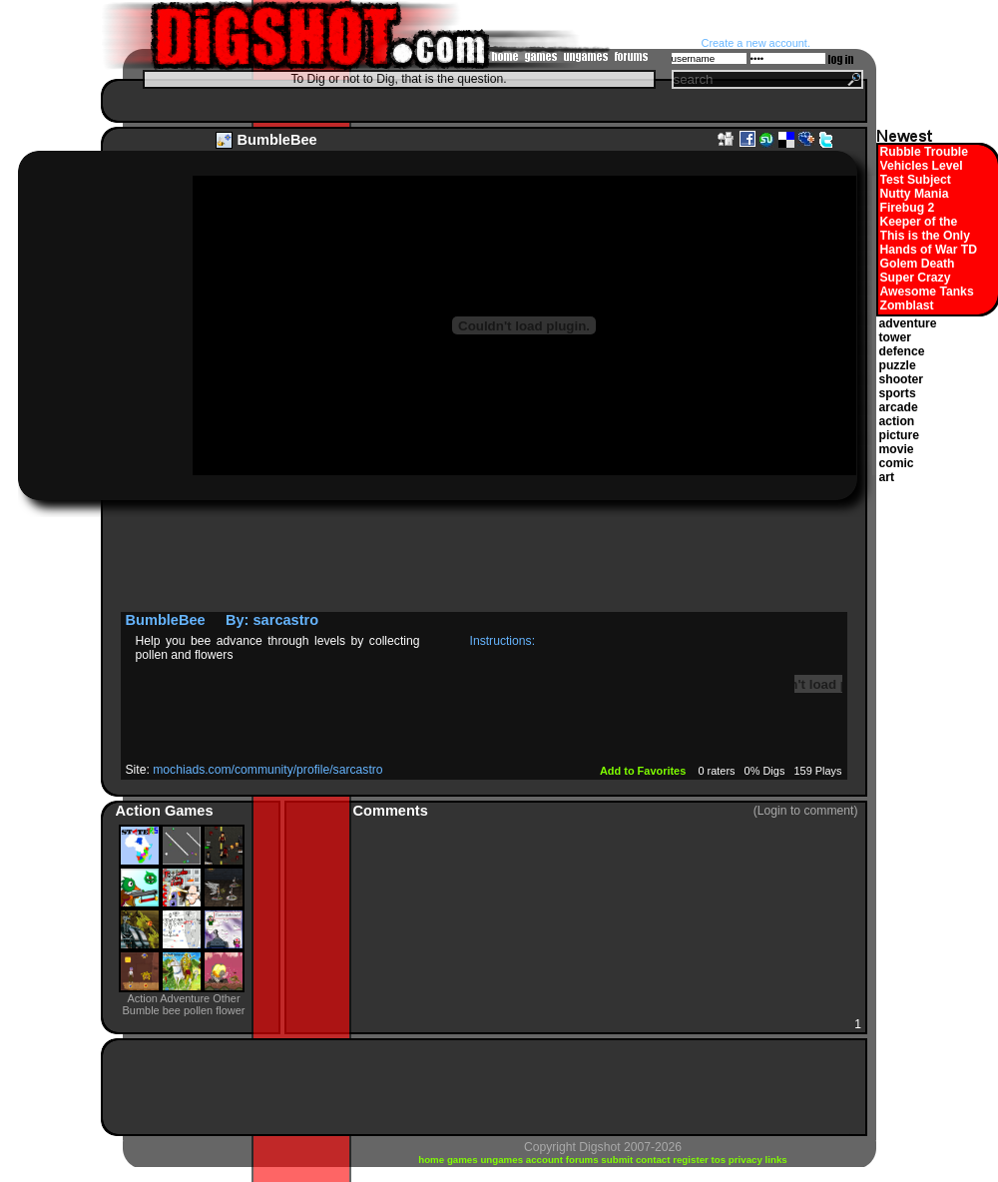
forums (584, 1159)
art (887, 477)
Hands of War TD (928, 250)
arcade (898, 407)
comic (896, 463)
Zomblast (907, 305)
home (432, 1159)
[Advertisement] (479, 100)
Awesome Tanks (927, 291)
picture (899, 435)
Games (189, 811)
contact (654, 1159)
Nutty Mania (914, 194)
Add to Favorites (644, 771)
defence (902, 351)
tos (720, 1159)
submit (618, 1159)
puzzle (897, 365)
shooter (901, 379)
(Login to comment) (805, 811)
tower (895, 337)
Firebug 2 (907, 208)
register (692, 1159)
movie (896, 449)
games (464, 1159)
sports (897, 393)
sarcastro (286, 620)
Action (140, 811)
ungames (502, 1159)
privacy (747, 1159)
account (546, 1159)
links (776, 1159)
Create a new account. (756, 43)
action (897, 421)
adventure (908, 323)
